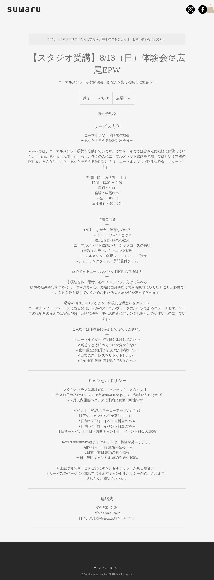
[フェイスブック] (202, 9)
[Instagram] (190, 9)
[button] (210, 8)
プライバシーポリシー (107, 568)
